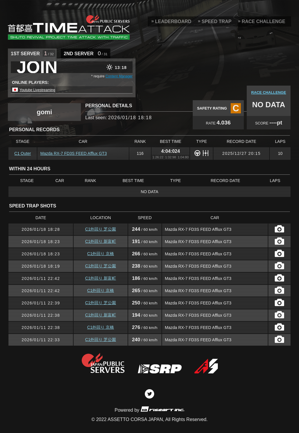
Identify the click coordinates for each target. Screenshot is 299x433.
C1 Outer (22, 153)
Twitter (149, 394)
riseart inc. (162, 409)
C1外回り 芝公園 (100, 229)
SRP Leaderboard (69, 27)
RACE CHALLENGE (263, 21)
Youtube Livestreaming (37, 90)
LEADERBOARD (173, 21)
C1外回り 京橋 (100, 253)
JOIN (37, 67)
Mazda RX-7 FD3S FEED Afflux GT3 (73, 153)
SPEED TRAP (216, 21)
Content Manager (119, 76)
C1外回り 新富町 (100, 241)
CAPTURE (279, 228)
